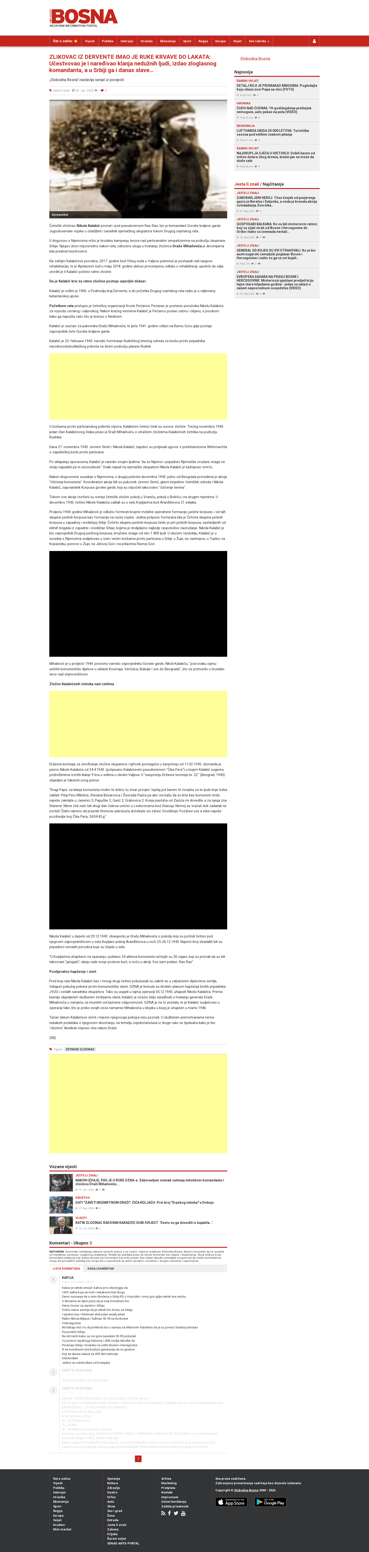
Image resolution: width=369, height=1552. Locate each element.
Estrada (113, 1520)
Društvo (59, 1525)
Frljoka (112, 1534)
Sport (187, 41)
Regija (203, 41)
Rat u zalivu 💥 (65, 41)
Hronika (147, 41)
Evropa (220, 41)
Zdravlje (113, 1488)
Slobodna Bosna (255, 58)
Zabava (113, 1529)
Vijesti (90, 41)
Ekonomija (168, 41)
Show (111, 1506)
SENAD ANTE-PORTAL (123, 1543)
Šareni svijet (116, 1538)
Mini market (62, 1529)
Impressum (169, 1497)
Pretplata (168, 1488)
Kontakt (166, 1492)
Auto (110, 1501)
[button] (223, 104)
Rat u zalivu (61, 1478)
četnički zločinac (80, 1049)
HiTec (111, 1497)
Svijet (237, 41)
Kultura (112, 1483)
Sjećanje (113, 1478)
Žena (111, 1515)
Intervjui (127, 41)
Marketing (169, 1483)
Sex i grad (114, 1511)
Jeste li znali (116, 1525)
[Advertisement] (138, 386)
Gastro (112, 1492)
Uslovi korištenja (173, 1501)
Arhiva (166, 1478)
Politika (107, 41)
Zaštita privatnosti (175, 1506)
